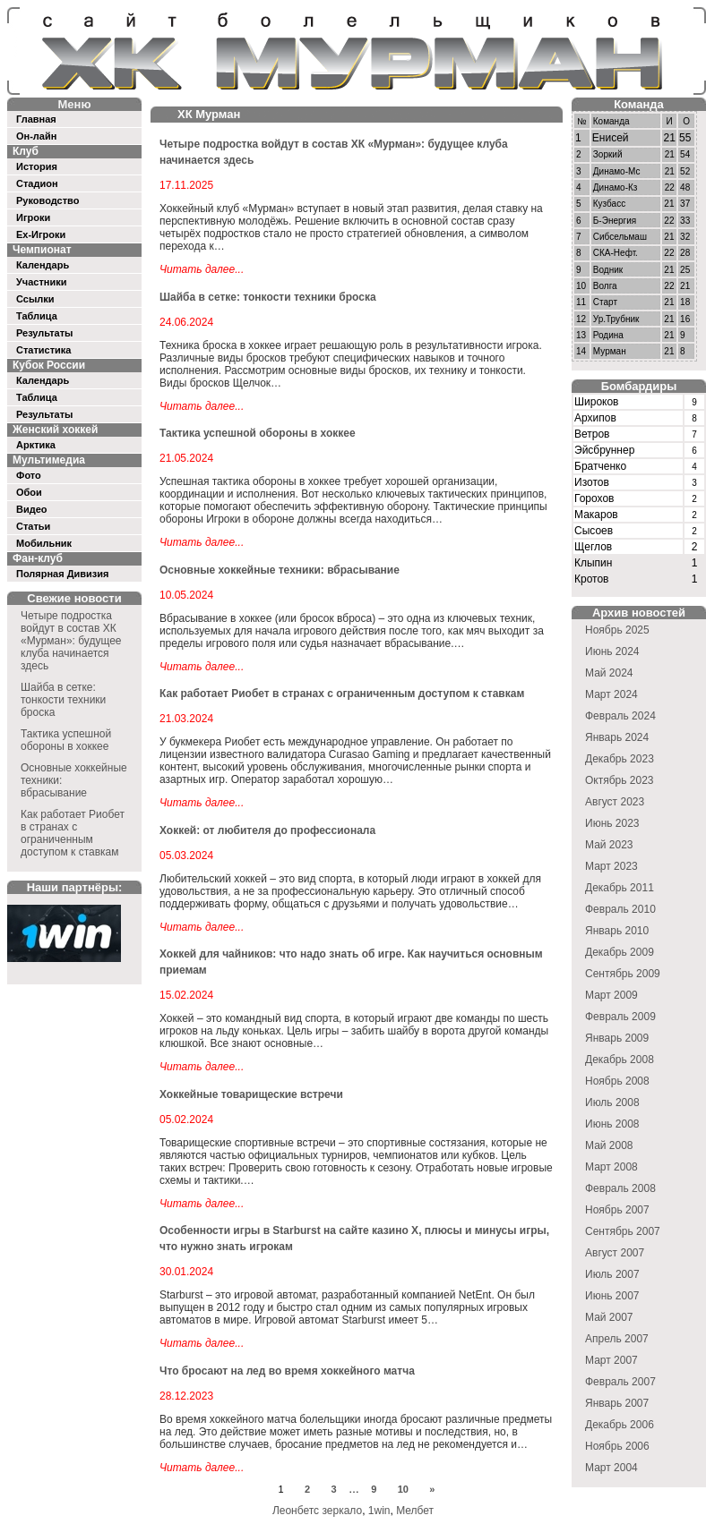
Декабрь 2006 (619, 1424)
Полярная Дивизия (62, 573)
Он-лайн (36, 136)
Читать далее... (201, 269)
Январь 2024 (617, 737)
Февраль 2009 (620, 1016)
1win (379, 1510)
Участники (41, 282)
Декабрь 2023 (619, 759)
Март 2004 (611, 1467)
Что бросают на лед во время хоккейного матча (287, 1371)
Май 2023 (609, 845)
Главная (36, 119)
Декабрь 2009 (619, 952)
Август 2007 (614, 1253)
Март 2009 (611, 995)
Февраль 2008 (620, 1188)
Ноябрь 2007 (617, 1210)
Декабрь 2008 (619, 1059)
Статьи (33, 526)
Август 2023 (614, 802)
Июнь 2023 (612, 823)
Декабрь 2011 (619, 887)
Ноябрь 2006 (617, 1446)
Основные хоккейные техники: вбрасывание (279, 570)
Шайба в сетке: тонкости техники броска (63, 700)
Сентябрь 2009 (622, 973)
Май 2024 (609, 673)
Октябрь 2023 (619, 780)
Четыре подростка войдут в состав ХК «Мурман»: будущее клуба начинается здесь (71, 640)
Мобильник (44, 543)
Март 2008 (611, 1167)
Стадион (37, 183)
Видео (31, 509)
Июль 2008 (612, 1102)
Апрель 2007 (617, 1338)
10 (403, 1489)
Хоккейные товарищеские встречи (251, 1094)
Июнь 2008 (612, 1124)
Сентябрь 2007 (622, 1231)
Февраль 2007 (620, 1381)
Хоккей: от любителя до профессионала (267, 830)
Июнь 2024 (612, 651)
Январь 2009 (617, 1038)
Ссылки (35, 299)
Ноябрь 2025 (617, 630)
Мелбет (415, 1510)
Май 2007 (609, 1317)
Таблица (36, 316)
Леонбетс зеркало (317, 1510)
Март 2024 (611, 694)
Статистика (44, 350)
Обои (29, 492)
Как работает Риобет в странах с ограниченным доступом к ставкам (73, 833)
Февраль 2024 (620, 716)
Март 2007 (611, 1360)
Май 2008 (609, 1145)
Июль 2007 (612, 1274)
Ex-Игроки (40, 234)
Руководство (47, 200)
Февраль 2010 (620, 909)
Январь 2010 (617, 930)
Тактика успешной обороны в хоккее (66, 740)
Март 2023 (611, 866)
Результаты (44, 333)
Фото (28, 475)
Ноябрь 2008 (617, 1081)
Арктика (36, 444)
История (36, 166)
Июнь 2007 (612, 1296)
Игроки (33, 217)
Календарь (42, 265)
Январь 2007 (617, 1403)
